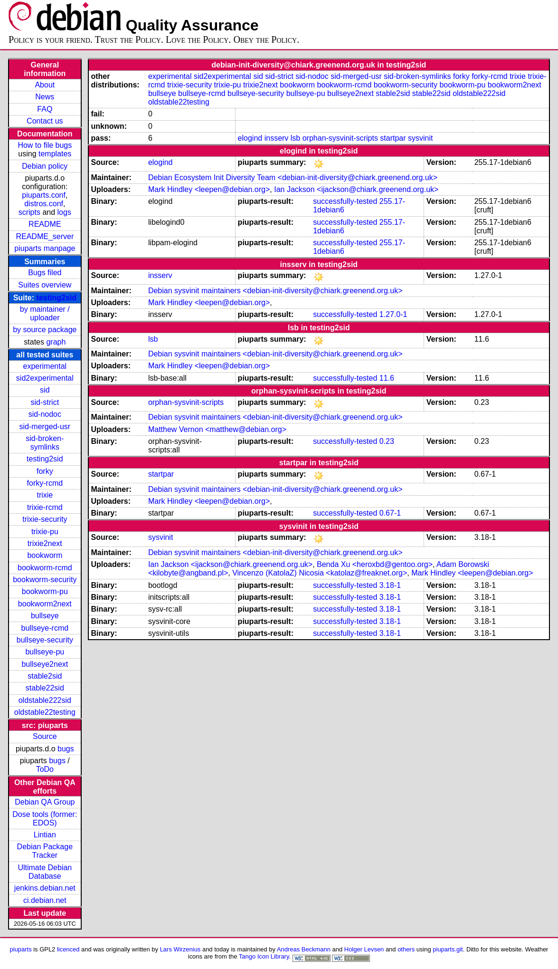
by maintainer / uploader (45, 313)
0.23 (386, 441)
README (44, 224)
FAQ (44, 109)
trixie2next (45, 543)
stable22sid (45, 688)
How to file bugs (45, 145)
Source (45, 736)
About (45, 85)
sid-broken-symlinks (45, 442)
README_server (45, 236)
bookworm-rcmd (45, 568)
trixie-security (44, 519)
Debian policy (44, 166)
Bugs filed (44, 273)
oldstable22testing (45, 712)
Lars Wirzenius (180, 949)
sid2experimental (45, 378)
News (44, 97)
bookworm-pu (45, 591)
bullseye (45, 616)
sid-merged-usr (45, 426)
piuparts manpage (44, 248)
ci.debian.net (44, 900)
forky (45, 471)
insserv (277, 138)
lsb (295, 138)
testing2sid (56, 298)
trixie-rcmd (45, 507)
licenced (68, 949)
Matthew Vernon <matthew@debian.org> (217, 429)
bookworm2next (45, 604)
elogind (250, 138)
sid (44, 390)
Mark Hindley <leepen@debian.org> (209, 189)
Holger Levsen (364, 949)
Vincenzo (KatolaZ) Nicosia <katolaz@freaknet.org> (319, 573)
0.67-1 (390, 513)
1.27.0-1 (393, 314)
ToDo (45, 769)
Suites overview (44, 285)
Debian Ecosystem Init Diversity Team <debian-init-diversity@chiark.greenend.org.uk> (292, 177)
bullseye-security (45, 640)
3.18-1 (390, 585)
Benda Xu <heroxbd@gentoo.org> (375, 564)
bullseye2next (44, 664)
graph (56, 342)
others (406, 949)
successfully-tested (345, 201)
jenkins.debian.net (45, 888)
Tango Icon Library (264, 956)
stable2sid (45, 676)
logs (64, 212)
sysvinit (420, 138)
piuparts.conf (44, 195)
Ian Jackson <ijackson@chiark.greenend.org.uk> (356, 189)
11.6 (386, 378)
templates (54, 154)
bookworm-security (44, 580)
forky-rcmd (45, 483)
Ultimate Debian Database (45, 871)
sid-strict (45, 402)
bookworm (44, 555)
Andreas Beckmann (304, 949)
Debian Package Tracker (45, 851)
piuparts (21, 949)
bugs (65, 749)
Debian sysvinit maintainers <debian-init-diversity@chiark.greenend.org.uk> (275, 291)
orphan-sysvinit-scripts (340, 138)
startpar (393, 138)
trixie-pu (44, 532)
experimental (45, 366)
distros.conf (43, 204)
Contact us (45, 121)
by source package (44, 330)
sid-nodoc (44, 414)
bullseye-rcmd (45, 628)
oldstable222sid (45, 700)
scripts (29, 212)
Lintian (45, 835)
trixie (45, 495)
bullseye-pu (44, 652)
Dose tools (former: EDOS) (44, 818)
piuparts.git (448, 949)
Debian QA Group (45, 802)
